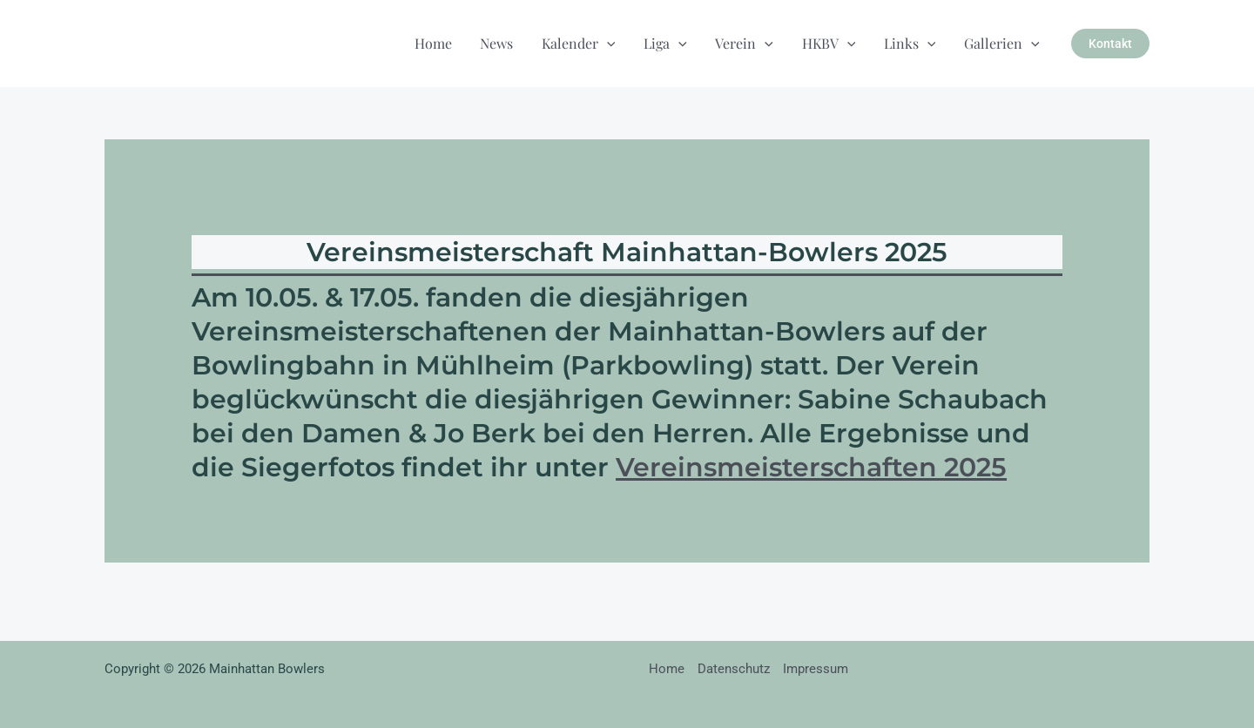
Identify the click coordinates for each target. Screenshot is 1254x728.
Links (911, 43)
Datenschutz (734, 669)
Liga (668, 43)
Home (436, 43)
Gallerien (1002, 43)
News (499, 43)
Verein (747, 43)
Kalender (581, 43)
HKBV (830, 43)
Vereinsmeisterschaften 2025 (811, 467)
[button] (609, 43)
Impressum (815, 669)
